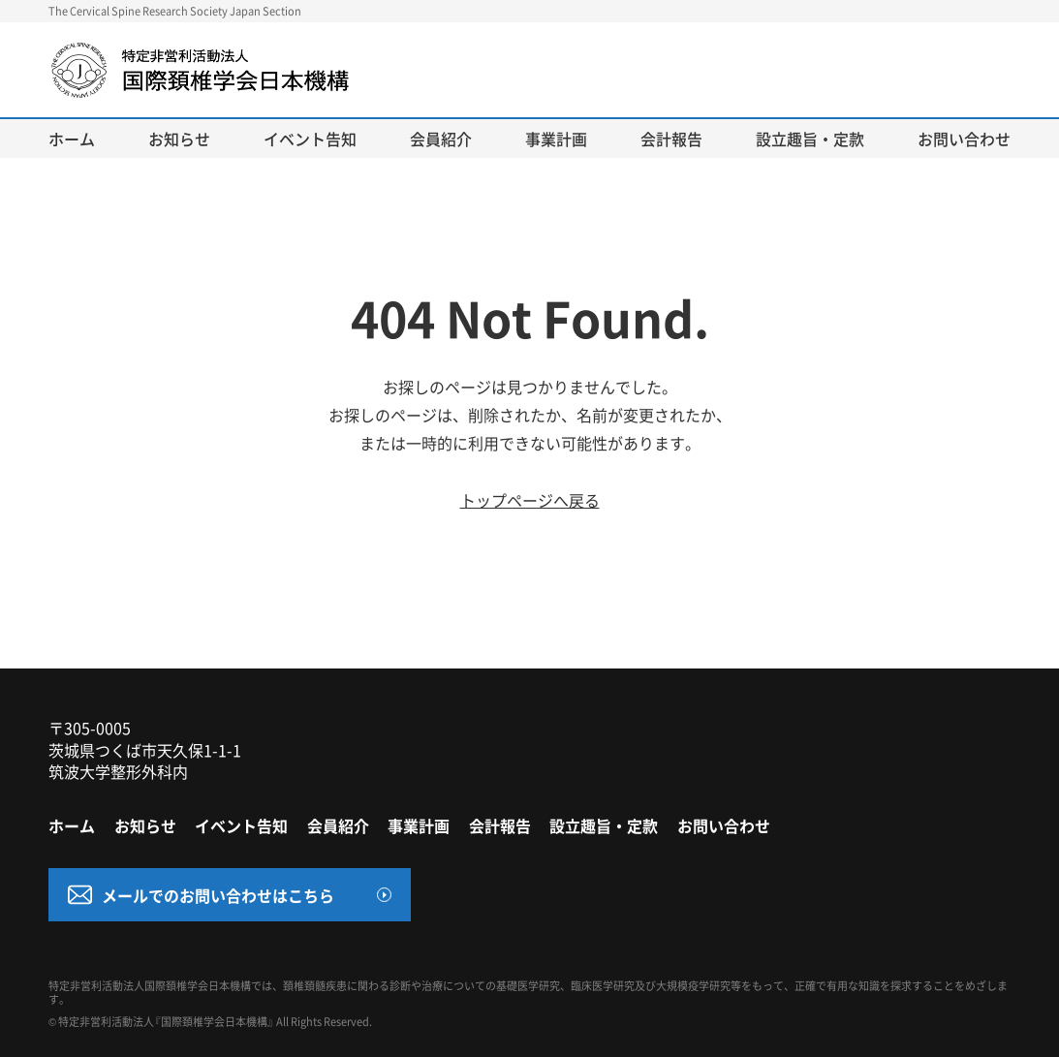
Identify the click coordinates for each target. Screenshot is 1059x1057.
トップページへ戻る (530, 500)
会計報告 (671, 138)
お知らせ (179, 138)
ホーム (71, 138)
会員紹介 (441, 138)
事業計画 (556, 138)
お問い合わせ (964, 138)
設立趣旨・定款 (810, 138)
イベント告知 (310, 138)
